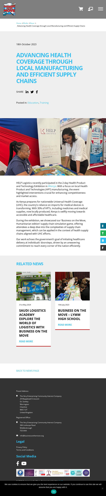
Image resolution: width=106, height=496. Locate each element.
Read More (26, 341)
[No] (102, 488)
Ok (53, 492)
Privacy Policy (21, 447)
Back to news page (27, 370)
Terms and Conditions (25, 450)
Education (33, 102)
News (32, 23)
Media (25, 23)
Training (44, 102)
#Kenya (52, 186)
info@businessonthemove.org (32, 435)
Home (18, 23)
